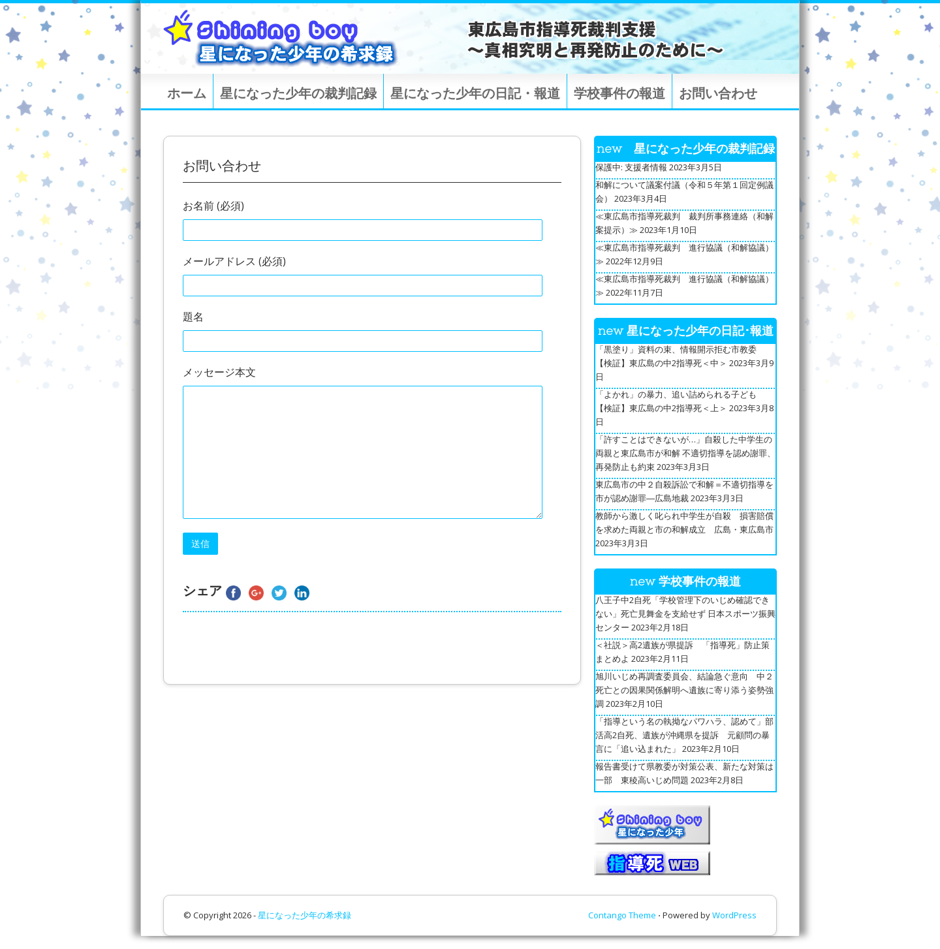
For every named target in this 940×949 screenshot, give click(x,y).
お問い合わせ (718, 93)
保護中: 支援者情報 (631, 167)
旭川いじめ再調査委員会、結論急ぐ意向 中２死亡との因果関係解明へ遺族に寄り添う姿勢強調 (684, 689)
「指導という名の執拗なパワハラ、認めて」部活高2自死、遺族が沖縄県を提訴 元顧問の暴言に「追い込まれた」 (684, 735)
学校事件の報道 (619, 93)
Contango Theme (622, 915)
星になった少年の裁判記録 (298, 93)
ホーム (186, 93)
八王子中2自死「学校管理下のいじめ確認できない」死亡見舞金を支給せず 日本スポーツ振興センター (685, 613)
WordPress (734, 915)
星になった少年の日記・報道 (475, 93)
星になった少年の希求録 (304, 915)
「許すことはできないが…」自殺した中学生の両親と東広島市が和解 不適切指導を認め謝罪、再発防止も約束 (685, 453)
